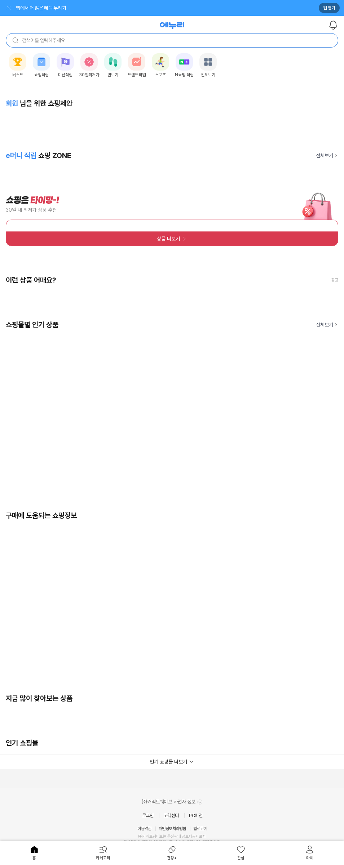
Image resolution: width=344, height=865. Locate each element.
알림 (333, 25)
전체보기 (324, 155)
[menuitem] (34, 853)
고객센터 (171, 815)
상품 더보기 (168, 239)
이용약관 (144, 828)
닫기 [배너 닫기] (8, 8)
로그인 (148, 815)
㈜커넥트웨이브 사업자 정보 (172, 802)
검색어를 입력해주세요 (38, 40)
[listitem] (18, 65)
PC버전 (195, 815)
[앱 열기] (178, 8)
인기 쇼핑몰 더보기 (168, 762)
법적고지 (200, 828)
